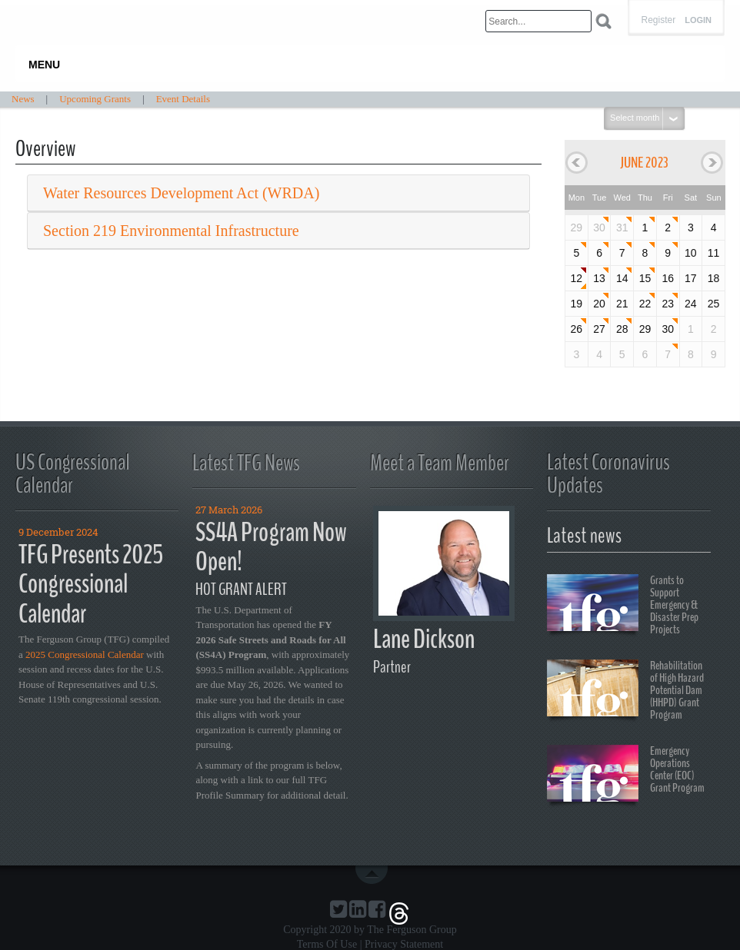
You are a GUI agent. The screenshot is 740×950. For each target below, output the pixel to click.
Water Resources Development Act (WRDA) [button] (181, 192)
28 (622, 329)
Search (603, 21)
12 (577, 278)
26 (577, 329)
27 (599, 329)
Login (698, 20)
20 (599, 303)
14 (622, 278)
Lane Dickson (424, 639)
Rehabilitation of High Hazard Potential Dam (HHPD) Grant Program (625, 690)
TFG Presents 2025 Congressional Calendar (90, 584)
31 (622, 227)
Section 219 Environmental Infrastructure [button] (171, 230)
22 (645, 303)
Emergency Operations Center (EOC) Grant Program (626, 775)
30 (599, 227)
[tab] (278, 193)
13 (599, 278)
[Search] (538, 21)
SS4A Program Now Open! (271, 547)
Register (658, 20)
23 (668, 303)
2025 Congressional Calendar (84, 654)
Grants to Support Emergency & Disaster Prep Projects (622, 605)
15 (645, 278)
